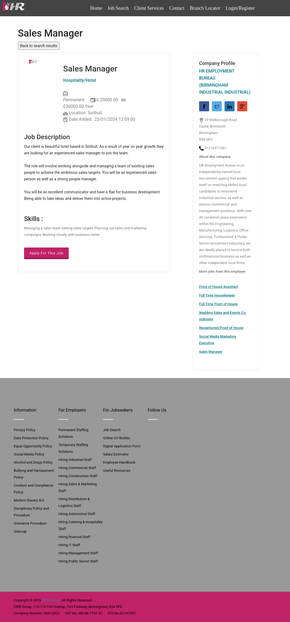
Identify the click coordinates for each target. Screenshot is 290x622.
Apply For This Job (46, 253)
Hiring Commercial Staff (77, 468)
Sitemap (20, 531)
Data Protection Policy (31, 438)
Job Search (118, 8)
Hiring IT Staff (69, 545)
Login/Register (240, 8)
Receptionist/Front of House (221, 328)
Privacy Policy (24, 430)
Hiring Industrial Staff (75, 460)
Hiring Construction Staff (77, 476)
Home (96, 8)
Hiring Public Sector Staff (78, 561)
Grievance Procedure (30, 523)
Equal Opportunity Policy (33, 446)
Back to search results (38, 46)
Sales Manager (211, 352)
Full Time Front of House (218, 304)
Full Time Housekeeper (217, 295)
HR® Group (51, 600)
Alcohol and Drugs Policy (33, 462)
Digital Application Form (122, 446)
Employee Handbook (119, 462)
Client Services (149, 8)
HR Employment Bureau (217, 75)
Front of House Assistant (218, 287)
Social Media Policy (29, 454)
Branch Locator (205, 8)
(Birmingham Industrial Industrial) (225, 89)
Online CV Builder (116, 438)
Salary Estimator (116, 454)
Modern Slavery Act (29, 500)
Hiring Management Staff (78, 553)
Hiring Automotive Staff (76, 514)
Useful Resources (116, 470)
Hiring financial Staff (74, 537)
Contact (176, 8)
